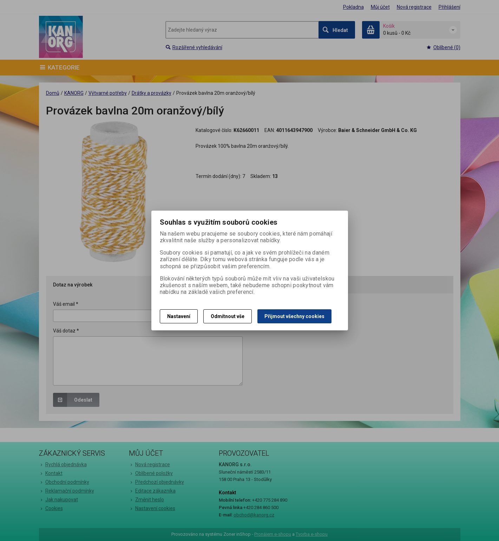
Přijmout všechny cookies (294, 316)
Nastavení (178, 316)
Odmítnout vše (227, 316)
